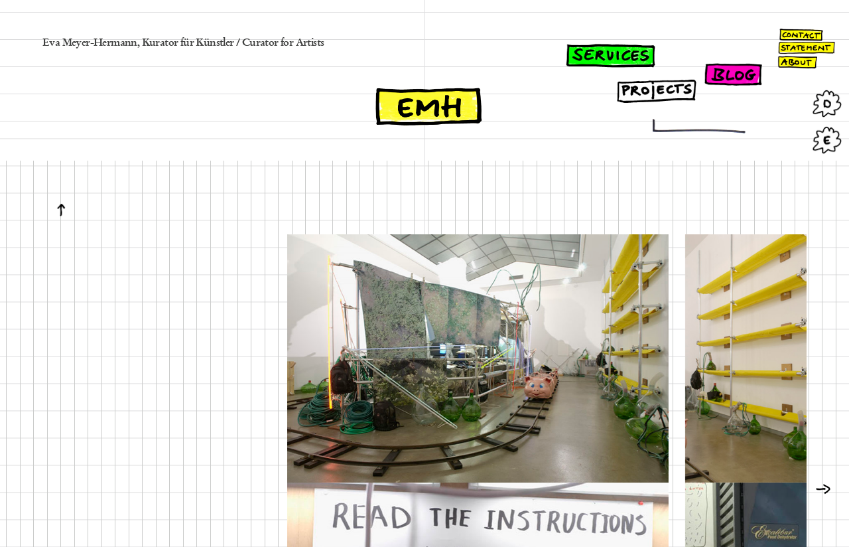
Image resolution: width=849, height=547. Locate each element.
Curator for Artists (283, 43)
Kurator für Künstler (188, 43)
